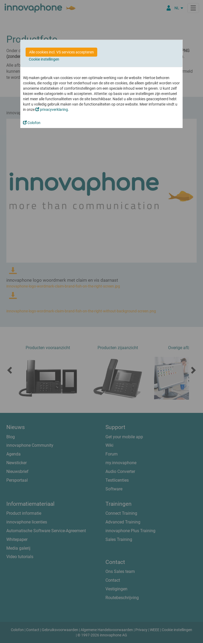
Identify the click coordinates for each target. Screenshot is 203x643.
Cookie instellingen (44, 59)
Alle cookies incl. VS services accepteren (61, 52)
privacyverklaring (51, 109)
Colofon (31, 123)
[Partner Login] (168, 8)
